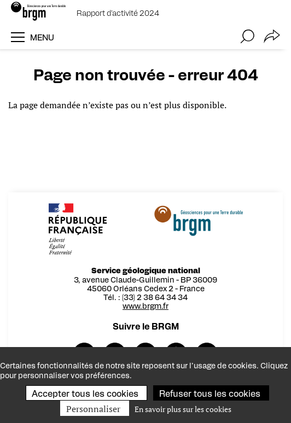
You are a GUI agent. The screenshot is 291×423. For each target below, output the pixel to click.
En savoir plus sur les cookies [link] (183, 409)
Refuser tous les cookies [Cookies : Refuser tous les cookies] (209, 393)
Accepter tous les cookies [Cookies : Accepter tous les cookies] (85, 393)
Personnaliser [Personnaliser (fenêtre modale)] (93, 409)
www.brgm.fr (148, 305)
